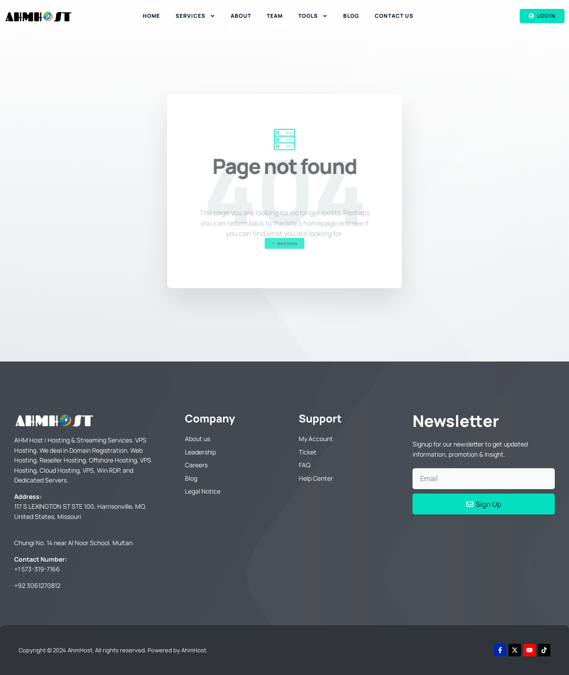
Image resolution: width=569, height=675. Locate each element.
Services (195, 16)
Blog (351, 16)
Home (151, 16)
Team (275, 16)
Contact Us (394, 16)
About (241, 16)
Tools (313, 16)
